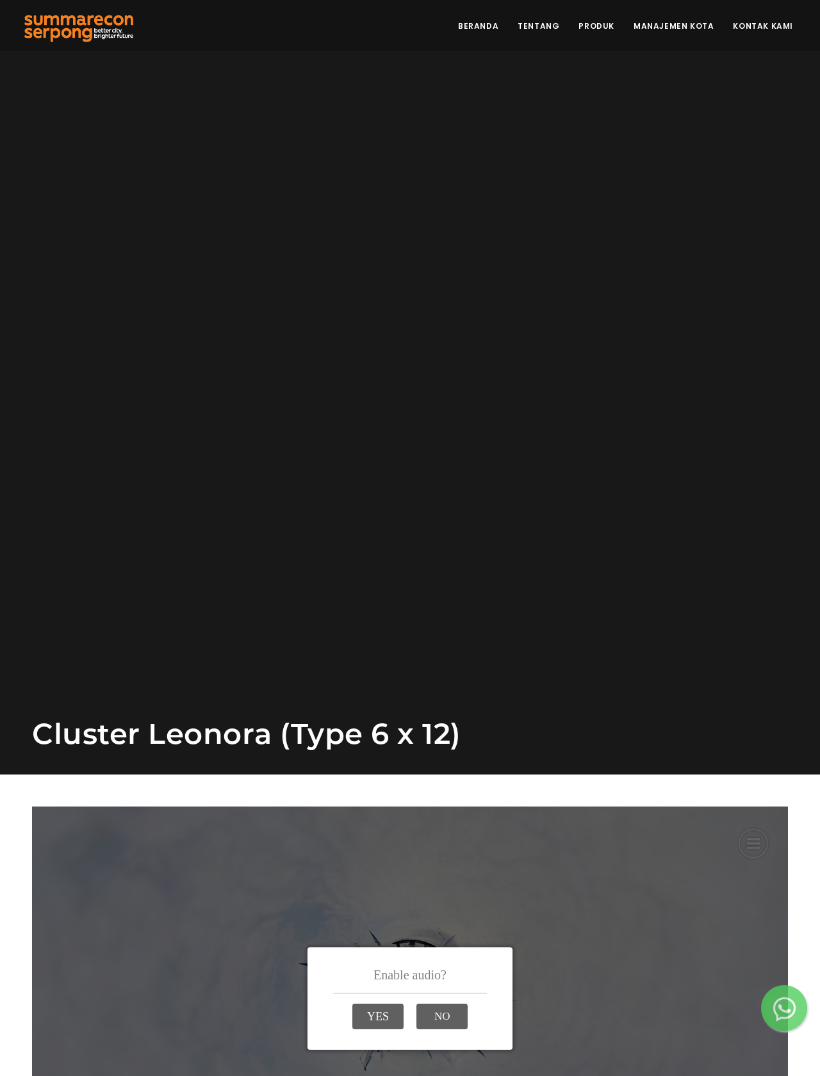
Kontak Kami (763, 25)
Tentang (538, 25)
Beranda (478, 25)
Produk (596, 25)
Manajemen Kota (674, 25)
